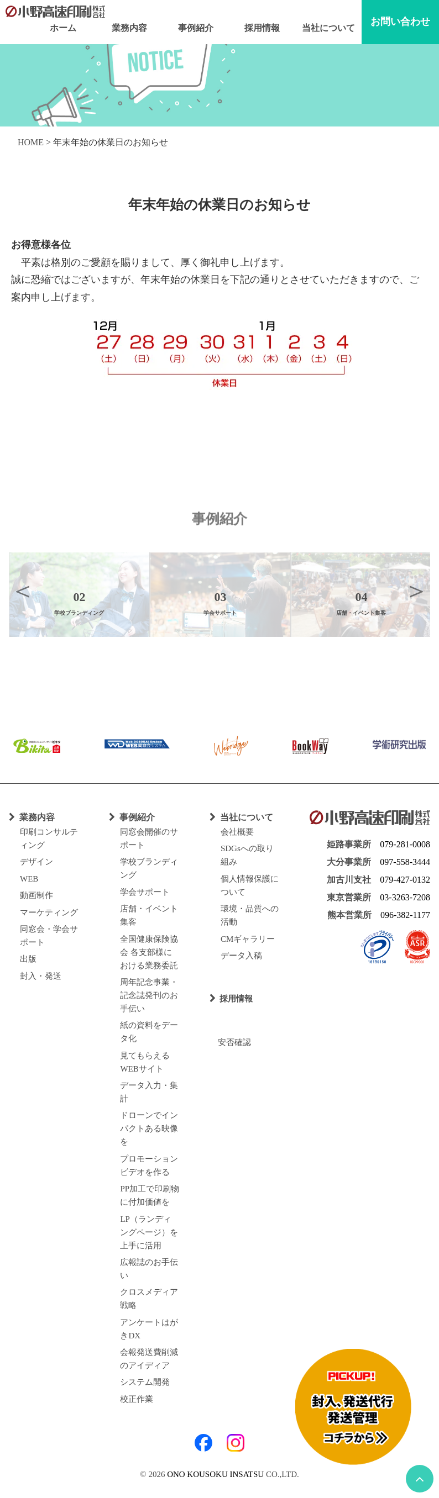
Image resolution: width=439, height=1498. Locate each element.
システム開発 (145, 1382)
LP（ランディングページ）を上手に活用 (149, 1232)
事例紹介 (195, 28)
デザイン (36, 861)
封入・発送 (40, 976)
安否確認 (230, 1042)
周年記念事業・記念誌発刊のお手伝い (149, 995)
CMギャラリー (248, 939)
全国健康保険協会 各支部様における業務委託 (149, 952)
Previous (22, 590)
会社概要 (237, 831)
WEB (29, 878)
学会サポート (145, 892)
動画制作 (36, 895)
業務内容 (129, 28)
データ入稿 (241, 955)
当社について (328, 28)
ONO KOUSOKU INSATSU (215, 1474)
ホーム (63, 28)
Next (416, 590)
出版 (28, 958)
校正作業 (136, 1399)
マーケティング (49, 912)
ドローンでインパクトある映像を (149, 1128)
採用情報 (262, 28)
